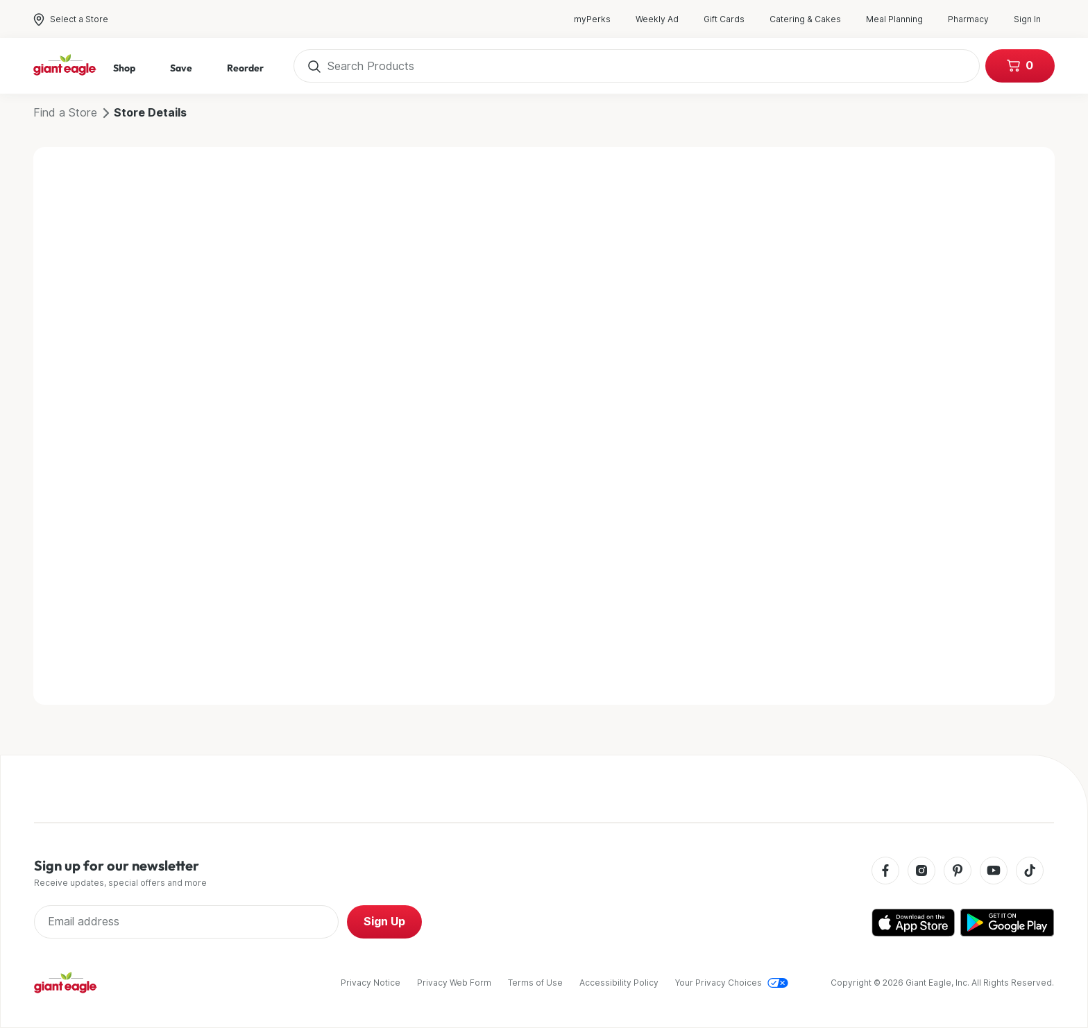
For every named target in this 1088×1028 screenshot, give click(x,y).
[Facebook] (885, 871)
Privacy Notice (370, 982)
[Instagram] (921, 871)
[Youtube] (994, 871)
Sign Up (384, 921)
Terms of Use (535, 982)
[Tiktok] (1030, 871)
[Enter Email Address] (186, 922)
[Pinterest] (957, 871)
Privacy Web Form (454, 982)
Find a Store (65, 112)
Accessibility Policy (618, 982)
